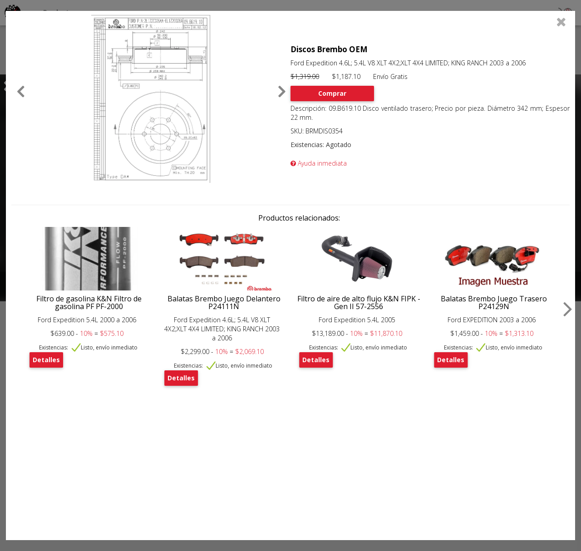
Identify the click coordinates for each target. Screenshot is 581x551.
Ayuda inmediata (318, 163)
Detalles (46, 359)
